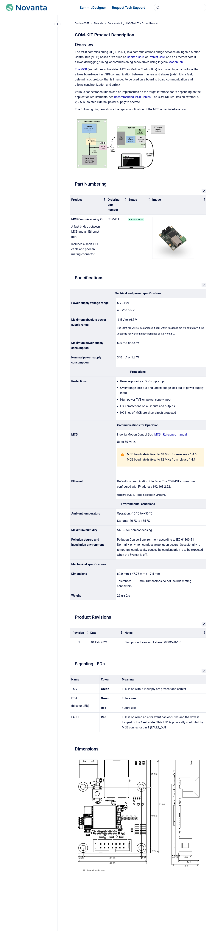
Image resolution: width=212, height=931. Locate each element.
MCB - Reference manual (170, 434)
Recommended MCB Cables (132, 97)
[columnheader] (88, 205)
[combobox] (180, 7)
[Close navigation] (57, 24)
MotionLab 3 (177, 62)
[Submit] (158, 7)
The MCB (81, 69)
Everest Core (157, 57)
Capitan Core (135, 57)
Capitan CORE (82, 23)
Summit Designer (93, 8)
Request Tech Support (128, 8)
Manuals (98, 23)
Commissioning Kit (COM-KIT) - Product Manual (133, 23)
